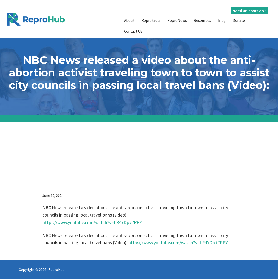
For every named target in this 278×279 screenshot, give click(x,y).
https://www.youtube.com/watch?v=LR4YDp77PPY (92, 222)
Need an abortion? (249, 10)
